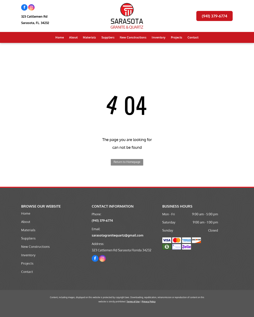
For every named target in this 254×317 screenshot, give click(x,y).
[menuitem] (59, 37)
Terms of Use (133, 301)
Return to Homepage (127, 162)
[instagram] (31, 7)
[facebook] (24, 7)
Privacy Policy (149, 301)
